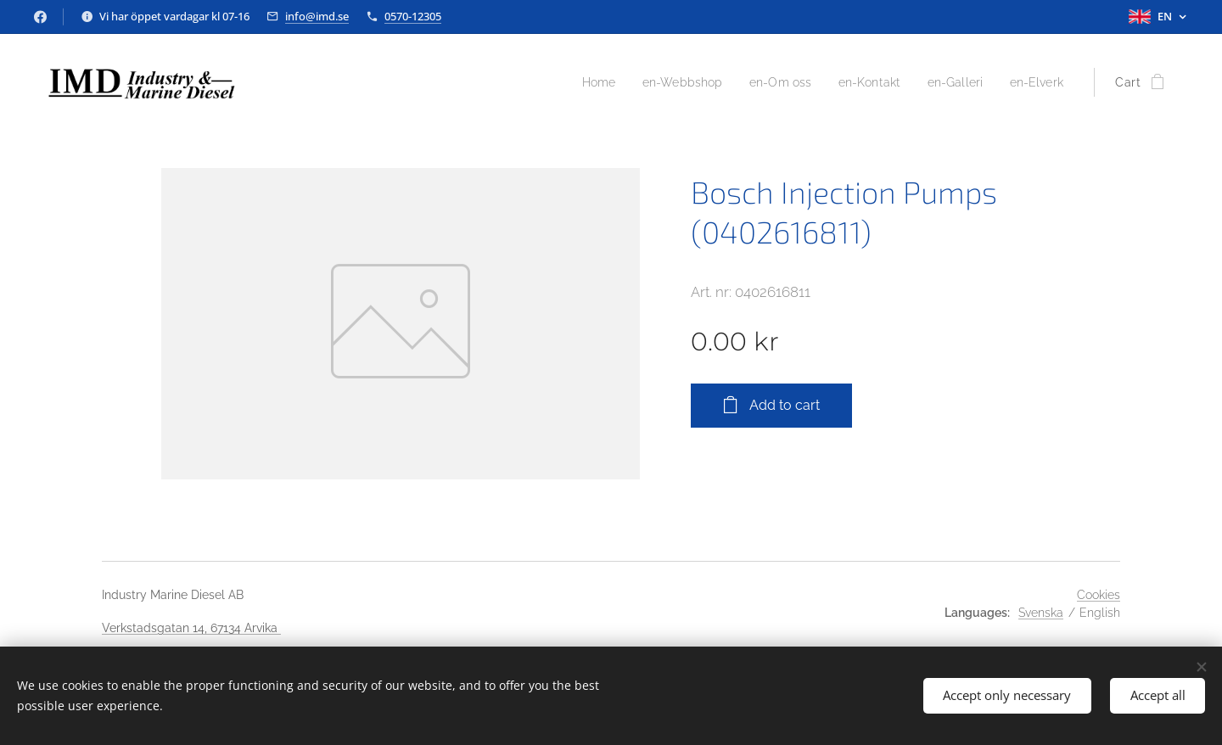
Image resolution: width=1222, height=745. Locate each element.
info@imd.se (317, 16)
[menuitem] (570, 82)
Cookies (1098, 595)
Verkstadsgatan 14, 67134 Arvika (191, 628)
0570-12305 (412, 16)
